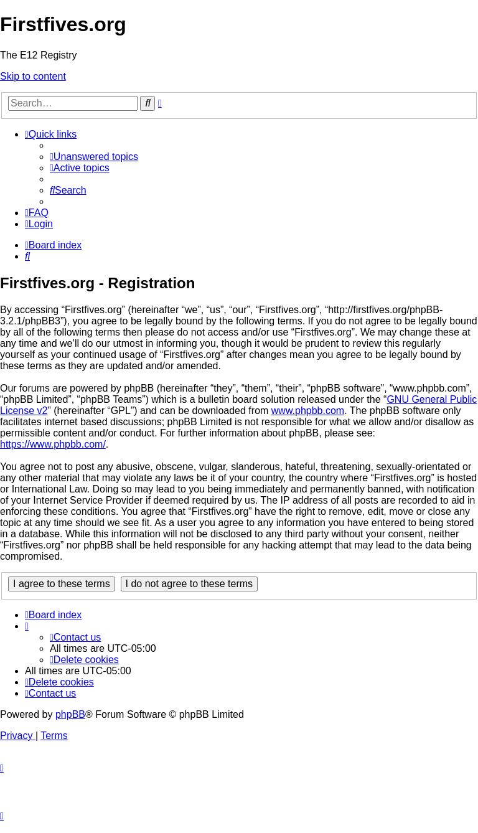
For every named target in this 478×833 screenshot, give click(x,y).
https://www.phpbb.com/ (53, 444)
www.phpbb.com (307, 410)
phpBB (70, 714)
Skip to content (33, 76)
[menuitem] (94, 156)
